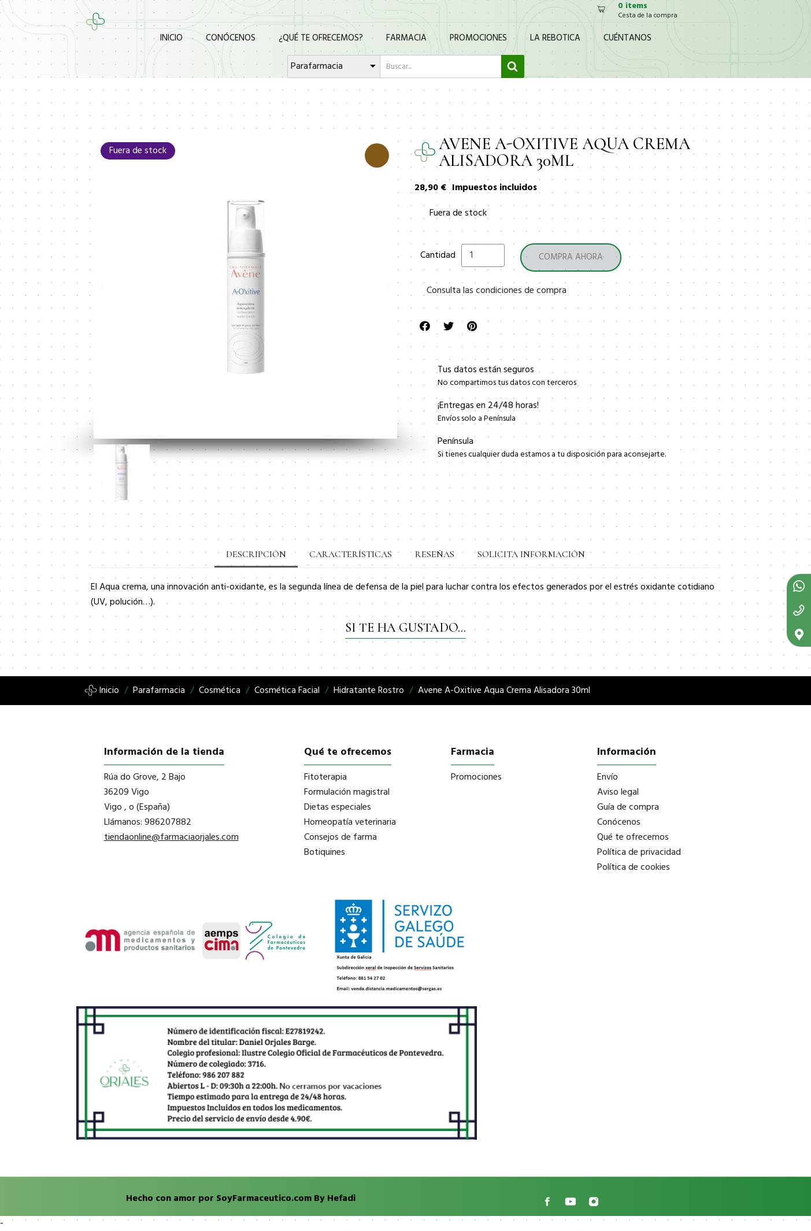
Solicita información (531, 554)
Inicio (171, 38)
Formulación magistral (347, 792)
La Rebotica (555, 38)
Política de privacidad (639, 852)
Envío (607, 777)
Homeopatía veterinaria (350, 822)
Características (350, 554)
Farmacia (406, 38)
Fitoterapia (325, 777)
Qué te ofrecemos (633, 837)
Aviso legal (618, 792)
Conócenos (230, 38)
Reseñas (434, 554)
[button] (101, 287)
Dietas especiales (337, 807)
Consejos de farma (340, 837)
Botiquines (324, 852)
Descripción (256, 554)
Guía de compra (628, 807)
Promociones (478, 38)
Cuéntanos (627, 38)
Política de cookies (633, 867)
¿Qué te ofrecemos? (321, 38)
